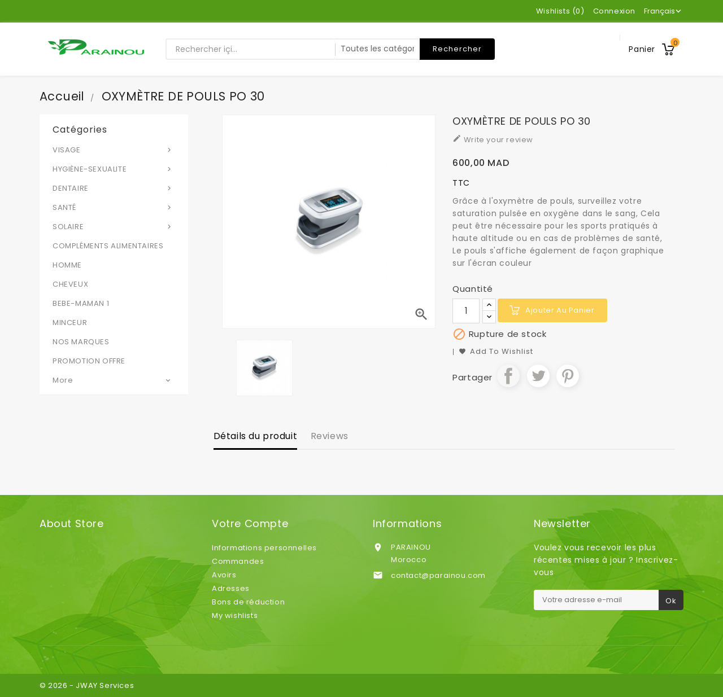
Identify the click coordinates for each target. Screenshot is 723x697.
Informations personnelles (264, 547)
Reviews (330, 435)
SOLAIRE (114, 226)
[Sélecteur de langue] (663, 11)
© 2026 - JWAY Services (87, 685)
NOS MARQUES (81, 341)
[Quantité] (466, 311)
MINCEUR (70, 322)
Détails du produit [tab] (256, 435)
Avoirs (224, 574)
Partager (508, 376)
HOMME (67, 265)
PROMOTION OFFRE (89, 361)
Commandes (238, 561)
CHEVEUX (70, 284)
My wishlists (235, 615)
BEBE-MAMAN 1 (81, 303)
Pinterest (567, 376)
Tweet (538, 376)
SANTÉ (114, 207)
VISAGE (114, 149)
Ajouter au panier (559, 310)
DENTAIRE (114, 188)
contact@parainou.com (438, 575)
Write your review (492, 139)
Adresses (231, 588)
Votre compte (250, 524)
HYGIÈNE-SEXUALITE (114, 168)
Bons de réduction (248, 602)
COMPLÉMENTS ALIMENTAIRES (108, 245)
